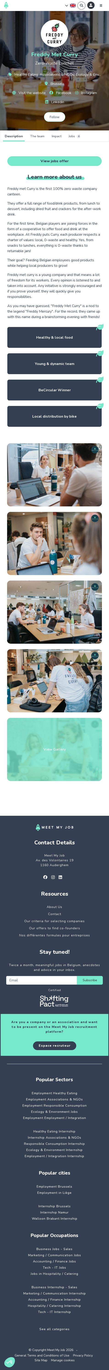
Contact (54, 914)
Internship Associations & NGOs (54, 1137)
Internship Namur (54, 1212)
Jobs (74, 136)
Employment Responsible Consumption (54, 1105)
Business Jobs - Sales (54, 1249)
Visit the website (29, 92)
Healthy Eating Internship (54, 1131)
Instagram (86, 92)
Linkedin (54, 102)
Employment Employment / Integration (54, 1118)
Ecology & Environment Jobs (54, 1112)
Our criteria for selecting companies (54, 921)
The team (37, 136)
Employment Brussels (54, 1186)
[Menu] (101, 5)
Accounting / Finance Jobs (54, 1261)
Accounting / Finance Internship (54, 1299)
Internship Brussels (54, 1206)
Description (14, 136)
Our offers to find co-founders (54, 928)
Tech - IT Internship (54, 1312)
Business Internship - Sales (54, 1287)
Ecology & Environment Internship (54, 1150)
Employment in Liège (54, 1193)
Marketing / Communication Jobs (54, 1255)
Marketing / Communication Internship (54, 1293)
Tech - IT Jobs (54, 1267)
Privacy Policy (83, 1355)
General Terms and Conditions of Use (42, 1355)
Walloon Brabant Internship (54, 1218)
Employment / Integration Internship (54, 1156)
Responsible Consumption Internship (54, 1144)
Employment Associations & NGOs (54, 1099)
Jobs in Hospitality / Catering (54, 1274)
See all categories (54, 1329)
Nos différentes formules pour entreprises (54, 935)
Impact (56, 136)
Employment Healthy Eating (54, 1093)
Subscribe (90, 980)
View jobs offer (55, 161)
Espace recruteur (55, 1045)
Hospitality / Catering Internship (54, 1306)
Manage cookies (63, 1360)
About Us (54, 907)
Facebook (60, 92)
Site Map (41, 1360)
